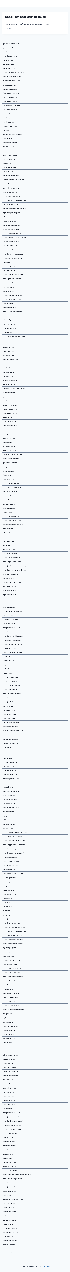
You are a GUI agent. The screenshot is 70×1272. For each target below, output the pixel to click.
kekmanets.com (8, 1084)
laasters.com (7, 1043)
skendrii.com (7, 316)
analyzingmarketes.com (11, 250)
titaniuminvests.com (10, 770)
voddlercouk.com (9, 52)
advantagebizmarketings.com (13, 134)
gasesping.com (8, 952)
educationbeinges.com (11, 743)
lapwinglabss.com (9, 890)
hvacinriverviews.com (10, 1034)
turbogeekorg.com (9, 167)
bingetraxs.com (8, 541)
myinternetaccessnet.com (12, 401)
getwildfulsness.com (10, 463)
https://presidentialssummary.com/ (15, 832)
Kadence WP (46, 1266)
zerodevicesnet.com (10, 159)
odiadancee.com (9, 1154)
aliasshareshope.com (10, 1055)
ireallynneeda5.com (10, 795)
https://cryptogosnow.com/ (12, 562)
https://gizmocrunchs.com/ (12, 279)
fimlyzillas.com (8, 475)
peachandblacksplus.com (12, 582)
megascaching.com (10, 799)
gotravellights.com (9, 648)
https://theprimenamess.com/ (13, 254)
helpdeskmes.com (9, 603)
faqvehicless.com (9, 1030)
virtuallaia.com (8, 985)
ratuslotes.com (8, 529)
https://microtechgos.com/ (12, 1179)
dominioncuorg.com (10, 747)
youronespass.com (9, 878)
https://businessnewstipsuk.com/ (14, 570)
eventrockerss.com (9, 1146)
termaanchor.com (9, 430)
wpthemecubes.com (10, 1051)
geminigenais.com (9, 714)
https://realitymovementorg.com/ (14, 566)
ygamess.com (8, 706)
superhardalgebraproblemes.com (14, 209)
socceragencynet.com (10, 1071)
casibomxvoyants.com (11, 176)
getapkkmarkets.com (10, 997)
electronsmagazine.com (11, 105)
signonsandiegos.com (10, 739)
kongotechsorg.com (10, 246)
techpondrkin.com (9, 1092)
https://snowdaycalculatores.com (14, 237)
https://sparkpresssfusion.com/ (14, 72)
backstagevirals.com (10, 89)
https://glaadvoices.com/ (11, 56)
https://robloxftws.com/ (11, 702)
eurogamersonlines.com (11, 270)
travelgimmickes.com (10, 865)
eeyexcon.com (8, 417)
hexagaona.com (8, 467)
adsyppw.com (8, 1014)
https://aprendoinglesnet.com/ (13, 836)
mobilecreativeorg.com (11, 774)
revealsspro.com (8, 989)
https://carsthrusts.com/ (11, 1133)
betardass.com (8, 1195)
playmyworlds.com (9, 1059)
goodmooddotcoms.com (11, 48)
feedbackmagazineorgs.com (13, 873)
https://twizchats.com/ (11, 459)
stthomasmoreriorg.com (11, 1166)
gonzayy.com (7, 332)
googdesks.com (8, 1236)
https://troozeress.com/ (11, 919)
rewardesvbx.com (9, 803)
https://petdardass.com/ (11, 960)
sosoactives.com (9, 549)
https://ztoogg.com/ (10, 857)
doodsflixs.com (8, 956)
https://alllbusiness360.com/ (13, 557)
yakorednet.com (8, 347)
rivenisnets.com (8, 368)
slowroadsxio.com (9, 151)
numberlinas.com (9, 184)
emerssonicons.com (10, 450)
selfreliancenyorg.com (10, 1232)
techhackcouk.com (9, 1212)
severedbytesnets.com (11, 188)
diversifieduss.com (9, 1249)
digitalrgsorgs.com (9, 372)
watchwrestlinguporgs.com (12, 446)
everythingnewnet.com (11, 229)
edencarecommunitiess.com (13, 1199)
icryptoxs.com (8, 828)
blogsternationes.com (10, 405)
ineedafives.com (8, 578)
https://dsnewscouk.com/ (12, 640)
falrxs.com (6, 911)
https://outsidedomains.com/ (13, 274)
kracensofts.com (9, 661)
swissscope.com (9, 147)
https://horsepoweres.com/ (12, 698)
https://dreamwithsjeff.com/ (13, 968)
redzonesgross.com (10, 882)
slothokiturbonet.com (10, 360)
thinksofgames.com (10, 126)
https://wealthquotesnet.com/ (13, 853)
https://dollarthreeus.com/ (12, 1129)
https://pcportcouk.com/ (11, 1170)
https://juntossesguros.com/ (13, 258)
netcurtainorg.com (9, 221)
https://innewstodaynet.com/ (13, 196)
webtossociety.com (9, 64)
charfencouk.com (9, 766)
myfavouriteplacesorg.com (12, 77)
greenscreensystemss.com (12, 652)
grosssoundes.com (9, 894)
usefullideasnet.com (10, 110)
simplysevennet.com (10, 155)
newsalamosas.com (10, 623)
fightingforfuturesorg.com (12, 93)
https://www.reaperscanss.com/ (14, 336)
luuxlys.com (7, 163)
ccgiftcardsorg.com (10, 324)
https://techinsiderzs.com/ (12, 299)
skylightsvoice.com (9, 421)
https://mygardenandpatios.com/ (14, 845)
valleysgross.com (9, 886)
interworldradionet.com (11, 217)
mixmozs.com (8, 615)
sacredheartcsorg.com (11, 722)
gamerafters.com (9, 351)
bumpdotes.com (8, 812)
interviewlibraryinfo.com (11, 533)
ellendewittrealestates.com (12, 454)
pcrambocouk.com (9, 308)
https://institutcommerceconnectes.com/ (17, 1175)
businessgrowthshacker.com (13, 525)
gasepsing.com (8, 915)
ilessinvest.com (8, 122)
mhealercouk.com (9, 303)
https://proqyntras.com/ (11, 689)
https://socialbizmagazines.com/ (14, 200)
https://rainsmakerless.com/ (13, 233)
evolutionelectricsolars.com (12, 611)
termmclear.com (8, 898)
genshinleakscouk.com (11, 44)
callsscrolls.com (8, 114)
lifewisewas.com (9, 1224)
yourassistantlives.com (11, 242)
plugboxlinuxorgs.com (10, 204)
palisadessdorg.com (10, 537)
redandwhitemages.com (11, 81)
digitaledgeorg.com (9, 948)
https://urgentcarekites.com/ (13, 312)
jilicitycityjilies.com (9, 591)
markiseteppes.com (10, 964)
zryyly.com (6, 816)
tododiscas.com (8, 471)
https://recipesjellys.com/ (12, 516)
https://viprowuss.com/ (11, 1005)
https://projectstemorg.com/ (13, 295)
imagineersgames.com (11, 192)
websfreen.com (8, 355)
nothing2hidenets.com (11, 328)
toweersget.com (8, 496)
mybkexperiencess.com (11, 1228)
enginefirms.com (9, 438)
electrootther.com (9, 384)
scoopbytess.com (9, 710)
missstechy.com (8, 320)
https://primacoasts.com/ (12, 694)
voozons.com (7, 1109)
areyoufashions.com (10, 85)
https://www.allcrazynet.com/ (13, 923)
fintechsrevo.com (9, 479)
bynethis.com (7, 906)
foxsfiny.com (7, 902)
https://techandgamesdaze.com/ (14, 927)
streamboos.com (9, 599)
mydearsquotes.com (10, 143)
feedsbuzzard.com (9, 130)
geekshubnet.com (9, 1253)
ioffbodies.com (8, 820)
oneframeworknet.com (11, 861)
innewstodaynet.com (10, 869)
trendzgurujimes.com (10, 619)
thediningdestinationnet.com (13, 731)
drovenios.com (8, 1137)
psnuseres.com (8, 1080)
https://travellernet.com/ (11, 972)
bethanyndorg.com (9, 1216)
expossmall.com (8, 364)
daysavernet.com (9, 171)
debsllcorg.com (8, 118)
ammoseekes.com (9, 1191)
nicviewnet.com (8, 673)
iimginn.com (7, 665)
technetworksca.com (10, 1241)
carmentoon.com (9, 262)
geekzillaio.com (8, 291)
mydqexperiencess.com (11, 553)
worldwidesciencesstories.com (13, 180)
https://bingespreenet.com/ (12, 483)
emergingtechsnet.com (11, 1047)
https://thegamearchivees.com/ (14, 840)
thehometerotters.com (11, 1067)
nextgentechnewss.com (11, 735)
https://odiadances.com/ (11, 681)
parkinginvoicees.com (10, 1076)
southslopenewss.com (11, 993)
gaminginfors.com (9, 1088)
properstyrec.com (9, 393)
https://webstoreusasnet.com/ (13, 487)
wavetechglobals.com (10, 380)
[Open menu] (66, 3)
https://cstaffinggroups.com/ (13, 685)
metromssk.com (8, 512)
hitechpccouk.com (9, 1162)
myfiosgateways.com (10, 677)
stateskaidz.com (8, 138)
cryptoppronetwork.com (11, 574)
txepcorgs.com (8, 442)
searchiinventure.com (10, 504)
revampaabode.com (10, 434)
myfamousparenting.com (11, 213)
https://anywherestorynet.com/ (13, 935)
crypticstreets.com (9, 266)
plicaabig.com (8, 60)
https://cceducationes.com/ (12, 1187)
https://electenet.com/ (11, 1117)
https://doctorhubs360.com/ (13, 944)
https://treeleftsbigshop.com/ (13, 849)
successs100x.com (9, 824)
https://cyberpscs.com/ (11, 1183)
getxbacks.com (8, 397)
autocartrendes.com (10, 586)
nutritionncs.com (9, 718)
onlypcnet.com (8, 1063)
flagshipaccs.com (9, 1245)
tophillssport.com (9, 1018)
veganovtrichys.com (10, 68)
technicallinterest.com (10, 981)
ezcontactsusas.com (10, 1220)
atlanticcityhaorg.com (10, 727)
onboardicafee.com (9, 508)
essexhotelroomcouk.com (12, 225)
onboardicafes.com (9, 607)
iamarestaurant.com (10, 426)
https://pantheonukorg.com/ (13, 520)
